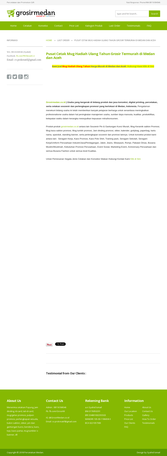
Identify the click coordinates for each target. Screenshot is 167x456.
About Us (146, 407)
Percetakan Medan (33, 452)
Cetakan (27, 25)
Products (128, 415)
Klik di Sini (135, 159)
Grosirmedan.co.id (55, 102)
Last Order (114, 25)
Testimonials (133, 25)
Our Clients (129, 422)
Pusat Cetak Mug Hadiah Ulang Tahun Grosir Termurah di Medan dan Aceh (100, 55)
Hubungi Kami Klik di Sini (140, 66)
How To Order (149, 419)
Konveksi (43, 25)
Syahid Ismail (153, 452)
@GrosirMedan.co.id (59, 417)
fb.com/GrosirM (57, 411)
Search (154, 13)
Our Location (130, 411)
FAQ (149, 25)
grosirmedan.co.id (69, 126)
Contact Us (147, 411)
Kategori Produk (93, 25)
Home (13, 25)
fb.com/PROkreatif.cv (25, 56)
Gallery (145, 415)
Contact (58, 25)
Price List (74, 25)
